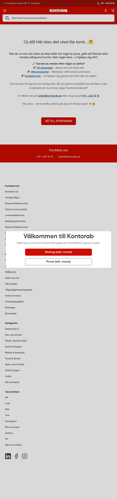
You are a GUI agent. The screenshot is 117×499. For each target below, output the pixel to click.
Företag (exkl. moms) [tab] (58, 252)
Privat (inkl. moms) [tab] (58, 261)
